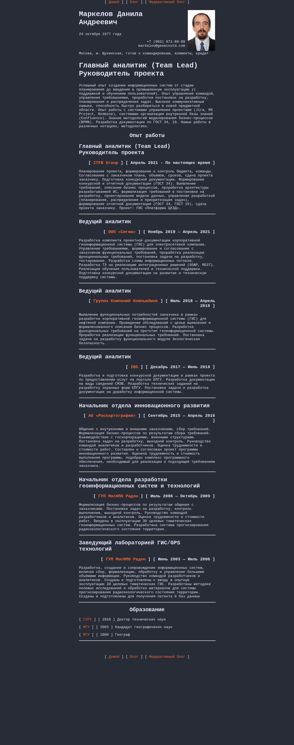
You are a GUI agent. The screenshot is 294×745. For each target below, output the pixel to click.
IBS (134, 414)
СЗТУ (87, 700)
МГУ (86, 708)
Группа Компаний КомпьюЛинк (125, 339)
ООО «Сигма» (122, 260)
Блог (134, 2)
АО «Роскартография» (112, 468)
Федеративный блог (167, 2)
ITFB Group (105, 181)
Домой (114, 2)
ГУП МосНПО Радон (118, 560)
